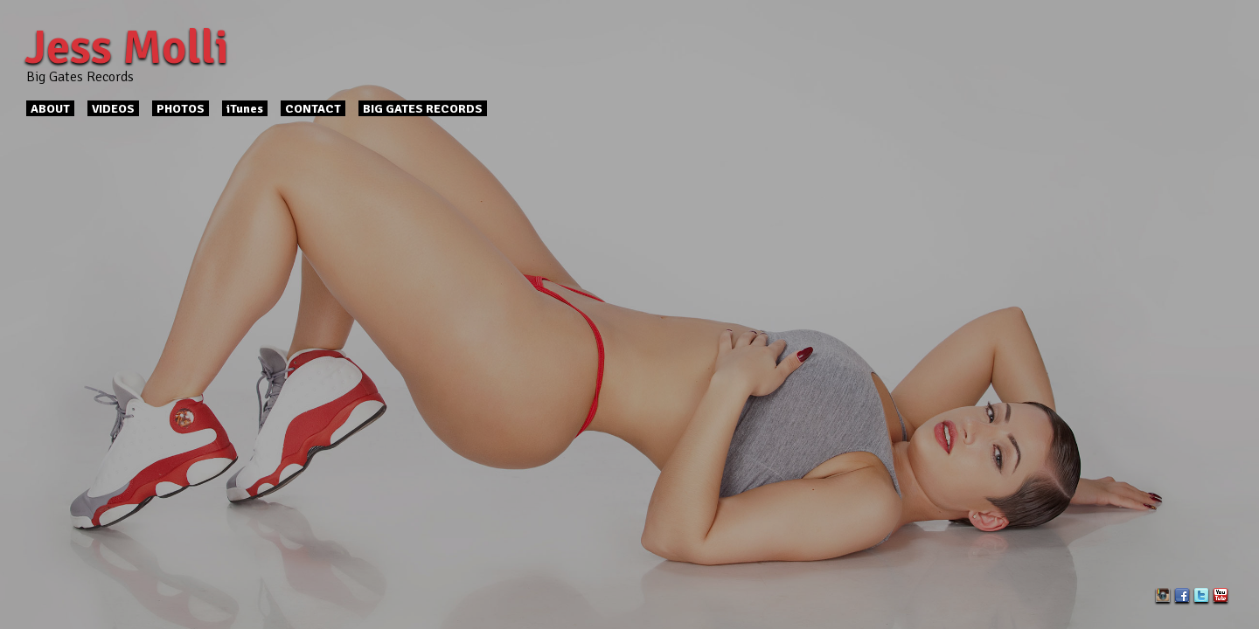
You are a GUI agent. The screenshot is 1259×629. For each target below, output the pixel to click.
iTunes (244, 108)
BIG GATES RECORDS (423, 108)
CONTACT (313, 108)
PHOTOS (181, 108)
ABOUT (50, 108)
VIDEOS (113, 108)
